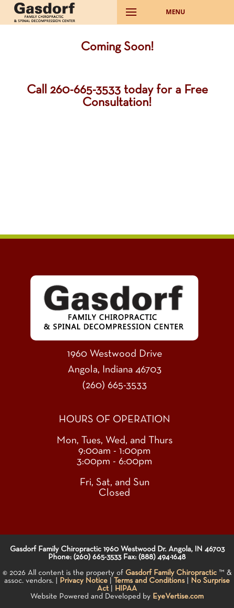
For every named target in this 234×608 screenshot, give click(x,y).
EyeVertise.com (178, 596)
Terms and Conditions (149, 580)
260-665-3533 (85, 89)
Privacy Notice (84, 580)
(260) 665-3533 (114, 385)
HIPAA (126, 588)
